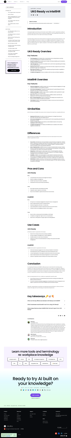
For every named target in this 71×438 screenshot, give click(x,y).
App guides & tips (14, 405)
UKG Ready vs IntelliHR (21, 405)
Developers (19, 418)
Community (19, 419)
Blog (17, 421)
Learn (18, 413)
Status (31, 415)
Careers (44, 413)
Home (5, 405)
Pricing (28, 1)
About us (44, 415)
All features (6, 418)
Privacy (19, 434)
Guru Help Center (33, 413)
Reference (8, 405)
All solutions (6, 419)
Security (31, 416)
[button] (10, 1)
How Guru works (6, 415)
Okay (15, 435)
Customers (19, 415)
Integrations (6, 416)
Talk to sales (64, 1)
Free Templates (45, 422)
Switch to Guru (45, 421)
